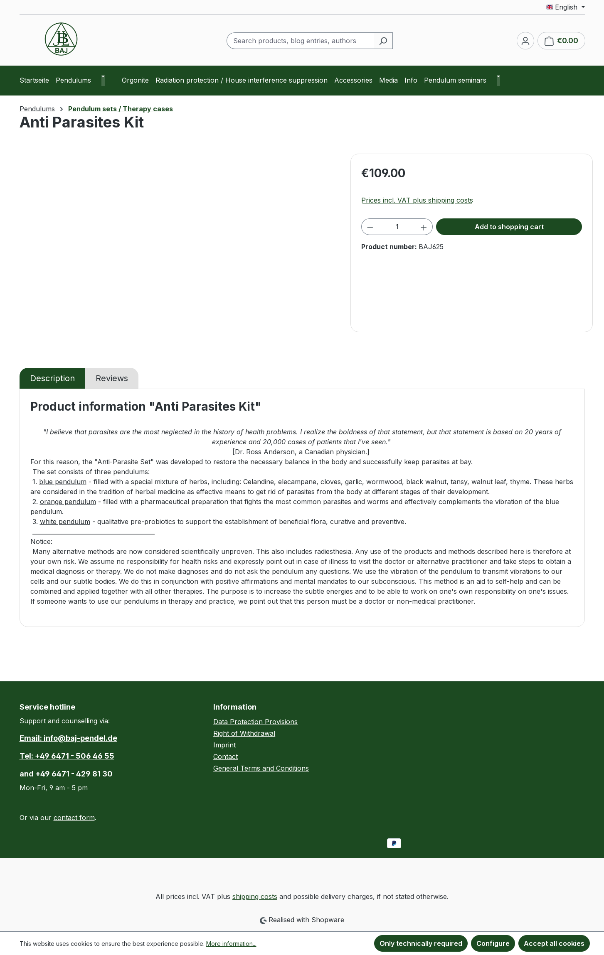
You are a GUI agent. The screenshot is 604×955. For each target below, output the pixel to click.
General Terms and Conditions (261, 768)
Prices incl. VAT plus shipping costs (417, 200)
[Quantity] (397, 226)
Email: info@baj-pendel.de (68, 738)
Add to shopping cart (509, 227)
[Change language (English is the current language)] (565, 7)
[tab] (52, 378)
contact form (74, 817)
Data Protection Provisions (255, 721)
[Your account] (525, 40)
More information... (231, 943)
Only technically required (421, 943)
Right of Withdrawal (244, 733)
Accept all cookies (554, 943)
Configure (493, 943)
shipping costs (254, 896)
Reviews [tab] (112, 378)
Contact (225, 756)
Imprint (224, 745)
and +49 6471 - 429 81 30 (66, 773)
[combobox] (300, 40)
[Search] (383, 40)
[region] (181, 243)
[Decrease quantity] (370, 226)
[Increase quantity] (424, 226)
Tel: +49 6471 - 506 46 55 (67, 756)
